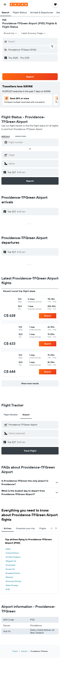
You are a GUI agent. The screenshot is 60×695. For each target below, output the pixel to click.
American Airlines (13, 581)
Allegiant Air (11, 561)
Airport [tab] (26, 414)
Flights (15, 651)
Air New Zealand (13, 557)
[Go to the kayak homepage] (19, 4)
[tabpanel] (30, 564)
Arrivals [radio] (5, 136)
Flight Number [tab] (11, 414)
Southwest (10, 565)
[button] (5, 4)
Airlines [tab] (7, 528)
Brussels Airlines (13, 573)
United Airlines (12, 553)
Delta (8, 549)
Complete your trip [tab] (25, 528)
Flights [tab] (42, 528)
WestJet (9, 577)
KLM (8, 589)
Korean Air (10, 569)
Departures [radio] (20, 136)
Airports (24, 651)
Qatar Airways (12, 585)
